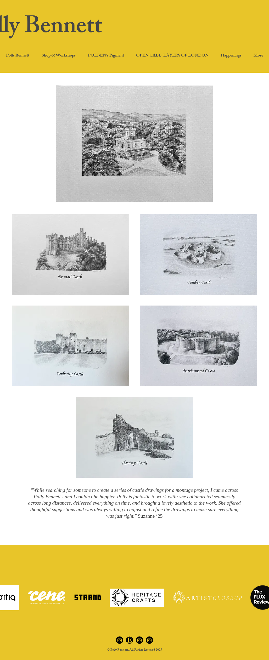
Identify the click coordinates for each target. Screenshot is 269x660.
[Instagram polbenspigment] (139, 640)
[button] (231, 56)
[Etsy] (129, 640)
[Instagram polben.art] (119, 640)
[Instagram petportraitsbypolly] (149, 640)
